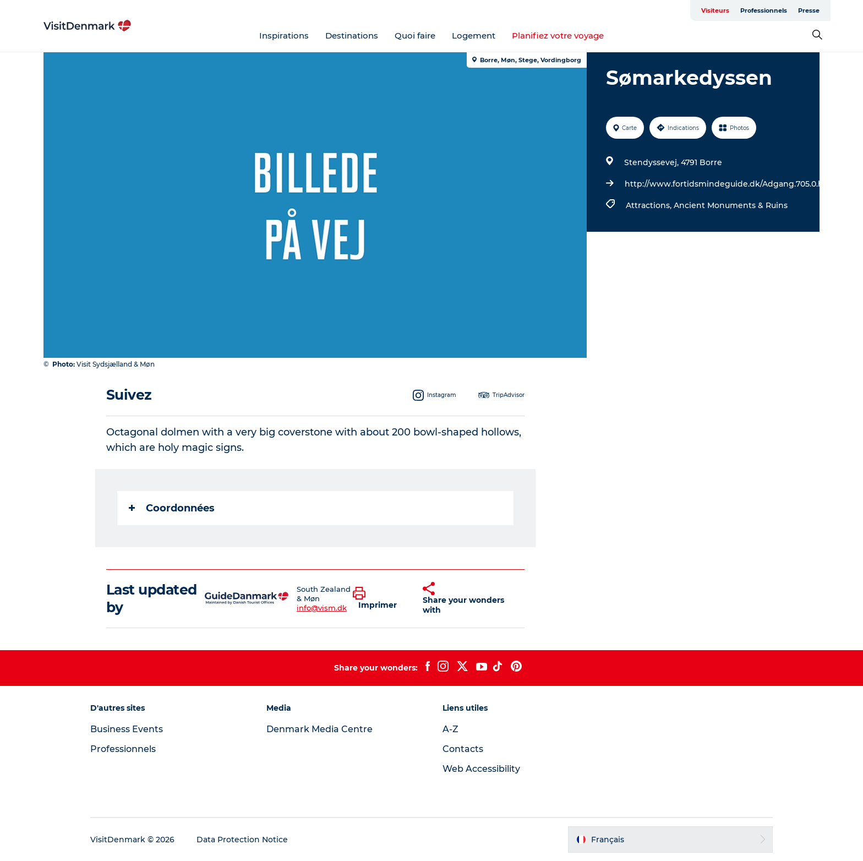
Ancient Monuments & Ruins (731, 205)
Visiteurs (715, 10)
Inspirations (284, 35)
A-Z (450, 729)
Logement (473, 35)
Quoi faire (415, 35)
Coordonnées (172, 508)
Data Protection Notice (242, 839)
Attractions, (650, 205)
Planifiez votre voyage (558, 35)
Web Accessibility (481, 769)
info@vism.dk (322, 607)
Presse (809, 10)
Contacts (463, 749)
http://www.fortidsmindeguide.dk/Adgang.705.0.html (731, 184)
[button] (379, 598)
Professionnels (763, 10)
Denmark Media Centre (319, 729)
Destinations (351, 35)
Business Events (126, 729)
